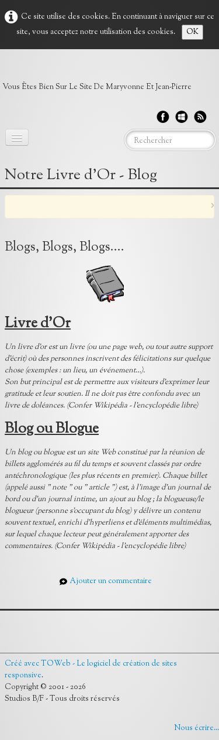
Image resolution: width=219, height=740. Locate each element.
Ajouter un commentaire (110, 581)
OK (192, 32)
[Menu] (17, 137)
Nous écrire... (196, 728)
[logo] (101, 78)
